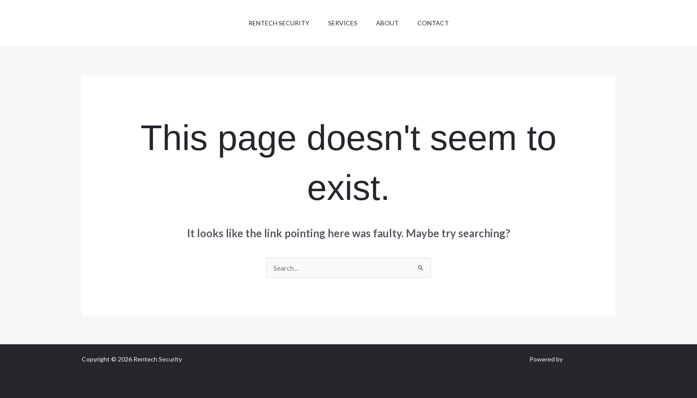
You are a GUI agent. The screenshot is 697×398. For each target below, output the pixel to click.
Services (341, 23)
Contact (437, 23)
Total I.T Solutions (589, 359)
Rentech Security (274, 23)
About (388, 23)
